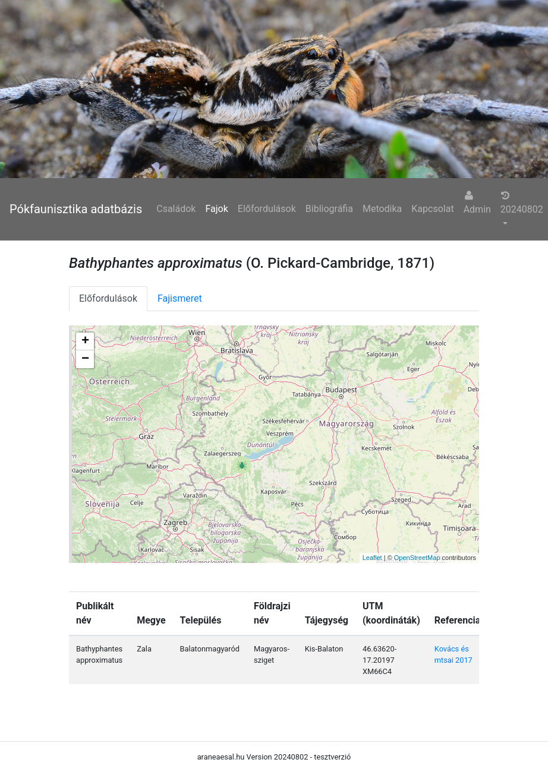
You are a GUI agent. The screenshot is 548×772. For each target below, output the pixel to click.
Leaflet (372, 557)
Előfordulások (267, 208)
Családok (176, 208)
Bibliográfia (329, 208)
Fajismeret (180, 298)
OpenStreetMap (417, 557)
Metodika (382, 208)
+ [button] (85, 341)
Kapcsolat (432, 208)
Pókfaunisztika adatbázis (76, 209)
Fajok (216, 208)
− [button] (85, 359)
